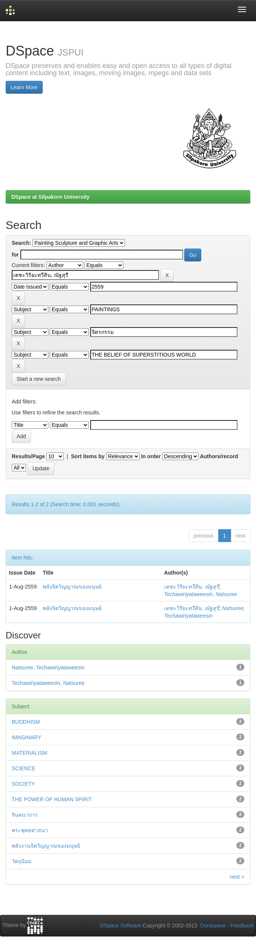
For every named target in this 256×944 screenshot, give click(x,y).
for (15, 255)
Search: (21, 243)
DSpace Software (120, 925)
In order (151, 456)
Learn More (24, 87)
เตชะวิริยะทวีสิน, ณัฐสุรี (191, 587)
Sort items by (88, 456)
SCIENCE (23, 768)
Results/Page (28, 456)
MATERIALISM (29, 753)
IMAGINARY (26, 737)
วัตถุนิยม (21, 861)
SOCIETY (23, 784)
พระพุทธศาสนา (30, 830)
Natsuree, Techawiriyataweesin (48, 667)
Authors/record (219, 456)
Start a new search (39, 379)
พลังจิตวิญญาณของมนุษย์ (72, 587)
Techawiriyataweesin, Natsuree (200, 594)
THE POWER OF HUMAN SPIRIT (52, 799)
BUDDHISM (26, 722)
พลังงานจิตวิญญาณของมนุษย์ (46, 846)
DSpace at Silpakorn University (50, 197)
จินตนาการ (25, 815)
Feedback (242, 925)
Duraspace (213, 925)
